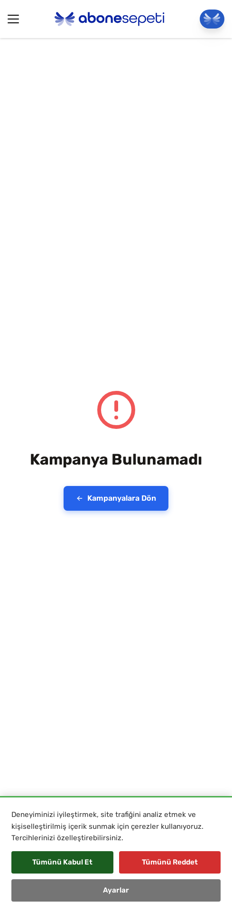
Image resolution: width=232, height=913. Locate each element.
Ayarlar (116, 890)
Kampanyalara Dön (116, 498)
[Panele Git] (212, 19)
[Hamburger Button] (13, 19)
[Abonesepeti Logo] (110, 19)
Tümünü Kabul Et (62, 862)
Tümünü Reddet (170, 862)
